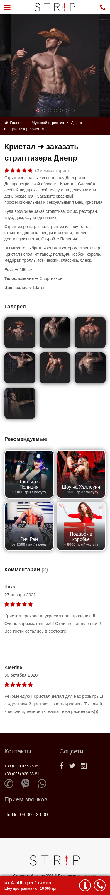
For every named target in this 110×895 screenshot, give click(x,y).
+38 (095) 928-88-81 (21, 774)
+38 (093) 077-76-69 (21, 766)
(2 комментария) (52, 170)
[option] (55, 65)
